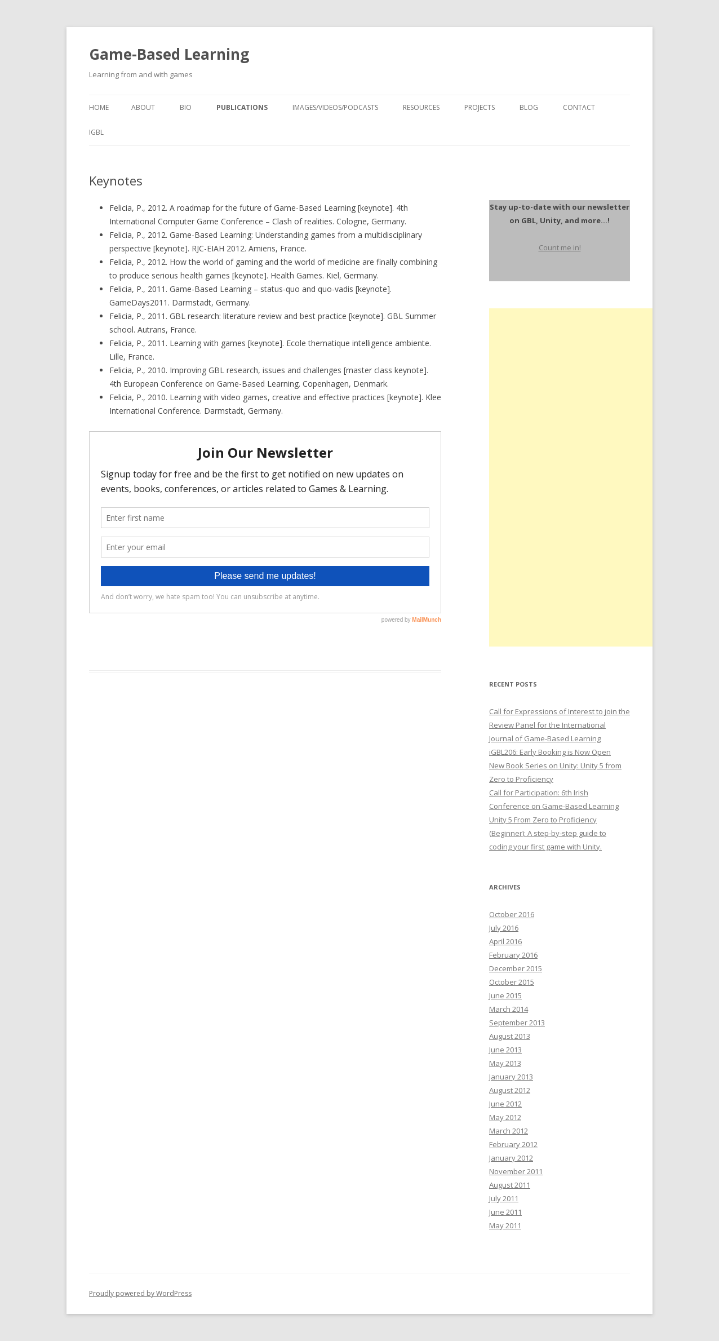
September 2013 (517, 1022)
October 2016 (511, 914)
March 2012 (508, 1131)
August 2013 (509, 1036)
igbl (96, 132)
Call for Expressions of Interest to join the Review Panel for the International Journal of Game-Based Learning (559, 724)
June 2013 (505, 1050)
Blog (529, 107)
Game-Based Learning (169, 54)
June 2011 (505, 1212)
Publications (242, 107)
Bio (186, 107)
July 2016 (503, 928)
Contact (579, 107)
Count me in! (560, 247)
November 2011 (516, 1171)
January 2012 (511, 1158)
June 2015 (505, 995)
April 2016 (505, 941)
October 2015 (511, 982)
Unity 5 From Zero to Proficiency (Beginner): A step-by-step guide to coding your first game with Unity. (547, 833)
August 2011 (509, 1185)
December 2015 (515, 968)
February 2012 (513, 1144)
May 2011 (505, 1225)
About (143, 107)
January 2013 (511, 1077)
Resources (421, 107)
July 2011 (503, 1198)
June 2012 (505, 1104)
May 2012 (505, 1117)
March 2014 (508, 1009)
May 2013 (505, 1063)
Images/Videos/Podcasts (335, 107)
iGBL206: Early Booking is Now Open (550, 752)
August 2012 (509, 1090)
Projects (479, 107)
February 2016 (513, 955)
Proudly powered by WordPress (140, 1293)
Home (99, 107)
